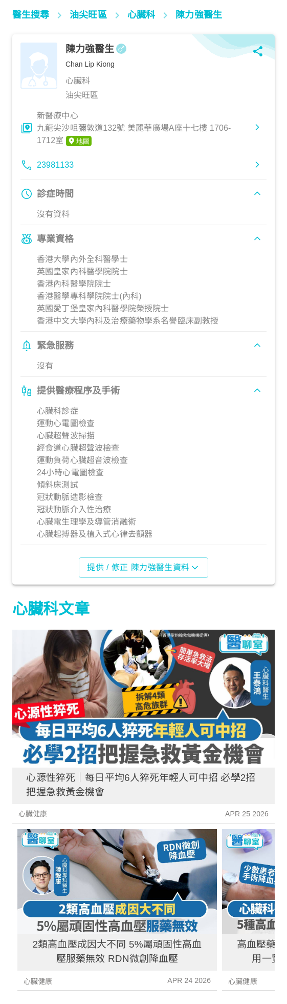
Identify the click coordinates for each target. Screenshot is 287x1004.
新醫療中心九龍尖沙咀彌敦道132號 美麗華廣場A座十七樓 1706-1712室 (134, 128)
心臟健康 (33, 814)
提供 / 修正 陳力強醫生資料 (143, 567)
